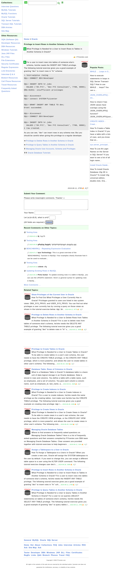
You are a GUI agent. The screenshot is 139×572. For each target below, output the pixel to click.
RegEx (27, 557)
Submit (49, 224)
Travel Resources (9, 85)
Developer (35, 555)
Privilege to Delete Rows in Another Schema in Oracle (49, 141)
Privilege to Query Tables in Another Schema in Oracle (50, 145)
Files (68, 555)
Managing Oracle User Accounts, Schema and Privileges (50, 149)
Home (26, 39)
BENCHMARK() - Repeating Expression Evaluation (48, 251)
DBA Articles (6, 27)
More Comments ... (32, 287)
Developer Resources (10, 43)
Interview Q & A (8, 74)
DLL (63, 555)
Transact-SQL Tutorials (11, 24)
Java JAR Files (8, 53)
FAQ (55, 547)
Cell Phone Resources (11, 81)
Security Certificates (10, 64)
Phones (54, 557)
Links (33, 557)
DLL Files (5, 57)
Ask (25, 550)
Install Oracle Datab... (99, 165)
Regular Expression (10, 67)
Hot (32, 547)
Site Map (5, 31)
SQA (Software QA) (9, 39)
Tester (27, 555)
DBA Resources (8, 46)
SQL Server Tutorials (10, 20)
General (27, 542)
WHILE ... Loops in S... (100, 71)
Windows (51, 555)
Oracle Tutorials (8, 17)
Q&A (39, 557)
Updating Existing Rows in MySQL (41, 273)
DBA (43, 555)
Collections (46, 547)
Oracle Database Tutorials (39, 153)
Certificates (77, 555)
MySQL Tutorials (8, 10)
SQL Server (52, 542)
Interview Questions (10, 6)
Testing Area (31, 234)
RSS (84, 547)
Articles (77, 547)
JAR (58, 555)
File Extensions (8, 60)
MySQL (35, 542)
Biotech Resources (9, 78)
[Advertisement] (12, 125)
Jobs (60, 547)
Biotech (46, 557)
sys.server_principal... (99, 145)
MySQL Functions (9, 13)
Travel (62, 557)
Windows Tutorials (9, 50)
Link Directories (8, 71)
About (37, 547)
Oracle (35, 39)
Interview (68, 547)
